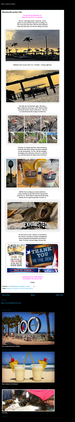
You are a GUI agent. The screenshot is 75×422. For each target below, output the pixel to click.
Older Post (59, 295)
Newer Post (6, 295)
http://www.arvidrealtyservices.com (11, 303)
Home (33, 295)
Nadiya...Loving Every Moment (8, 4)
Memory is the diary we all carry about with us (20, 288)
